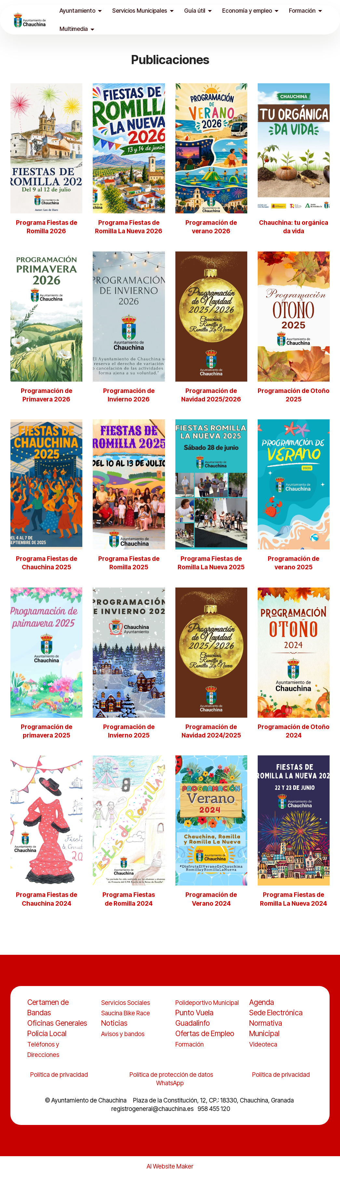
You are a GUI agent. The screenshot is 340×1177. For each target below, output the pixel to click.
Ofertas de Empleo (204, 1033)
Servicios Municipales (140, 10)
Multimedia (75, 28)
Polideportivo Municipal (207, 1003)
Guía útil (195, 10)
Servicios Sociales (125, 1003)
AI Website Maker (170, 1167)
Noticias (114, 1023)
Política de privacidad (59, 1074)
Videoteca (263, 1044)
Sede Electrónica (276, 1012)
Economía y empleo (248, 10)
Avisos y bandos (122, 1034)
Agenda (261, 1002)
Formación (303, 10)
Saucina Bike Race (125, 1013)
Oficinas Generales (57, 1023)
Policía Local (46, 1033)
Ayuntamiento (78, 10)
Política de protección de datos (171, 1074)
